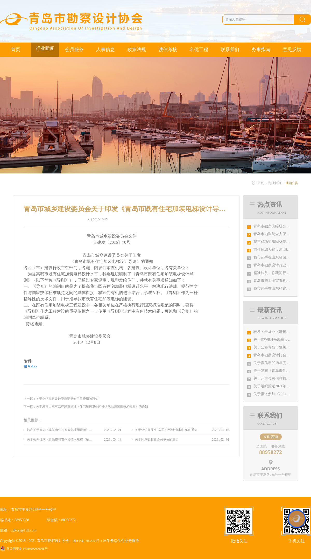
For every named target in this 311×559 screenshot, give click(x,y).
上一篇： (61, 399)
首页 (15, 49)
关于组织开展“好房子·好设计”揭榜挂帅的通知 (166, 430)
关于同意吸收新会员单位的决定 (157, 439)
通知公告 (292, 183)
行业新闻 (274, 183)
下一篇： (86, 406)
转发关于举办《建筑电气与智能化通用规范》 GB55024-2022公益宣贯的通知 (59, 430)
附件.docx (30, 366)
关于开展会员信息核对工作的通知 (280, 378)
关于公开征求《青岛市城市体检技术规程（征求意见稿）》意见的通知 (59, 439)
